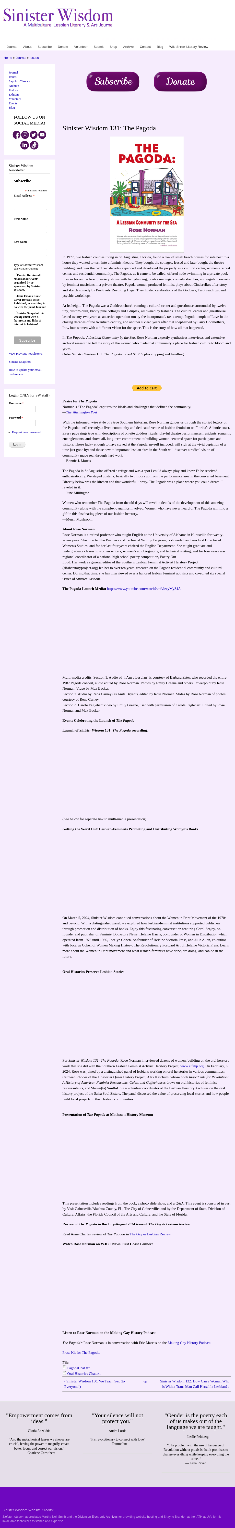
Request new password (26, 432)
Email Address (24, 196)
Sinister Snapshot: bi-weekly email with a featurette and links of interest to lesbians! (29, 318)
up (145, 1381)
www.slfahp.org (192, 1066)
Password (16, 417)
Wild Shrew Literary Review (213, 38)
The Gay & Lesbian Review (150, 1234)
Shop (166, 38)
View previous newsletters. (26, 353)
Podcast (14, 90)
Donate (136, 38)
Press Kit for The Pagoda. (81, 1352)
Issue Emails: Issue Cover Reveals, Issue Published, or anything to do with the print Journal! (30, 301)
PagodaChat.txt (78, 1368)
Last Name (20, 242)
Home (8, 58)
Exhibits (14, 94)
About (115, 38)
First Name (21, 219)
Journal (106, 38)
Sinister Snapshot (20, 361)
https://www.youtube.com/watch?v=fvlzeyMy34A (144, 589)
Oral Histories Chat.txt (84, 1374)
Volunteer (147, 38)
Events (13, 103)
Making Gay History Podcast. (189, 1343)
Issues (34, 58)
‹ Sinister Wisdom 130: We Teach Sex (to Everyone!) (94, 1384)
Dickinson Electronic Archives (98, 1516)
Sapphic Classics (19, 81)
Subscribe (125, 38)
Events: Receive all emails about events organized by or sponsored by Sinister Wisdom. (27, 282)
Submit (158, 38)
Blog (192, 38)
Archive (174, 38)
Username (16, 403)
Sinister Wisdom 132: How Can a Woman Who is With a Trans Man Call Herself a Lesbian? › (194, 1384)
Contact (184, 38)
